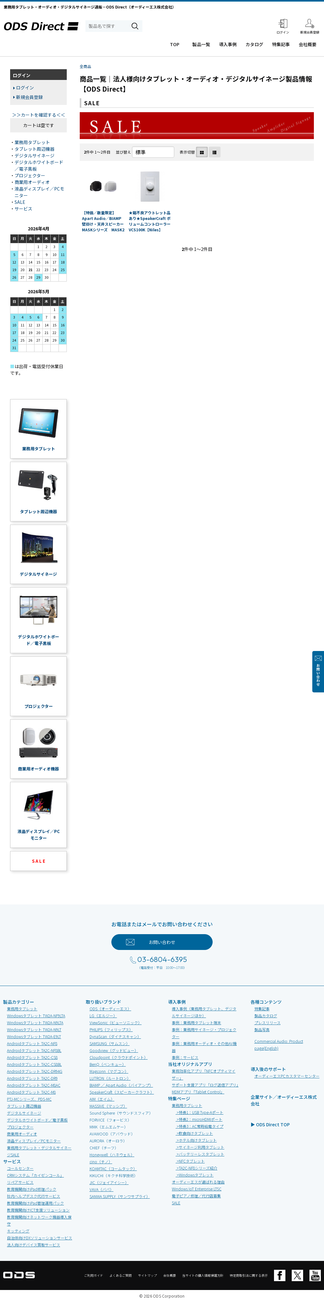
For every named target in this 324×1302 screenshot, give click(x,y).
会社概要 (307, 44)
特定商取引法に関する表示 (249, 1275)
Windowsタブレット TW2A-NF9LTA (36, 1015)
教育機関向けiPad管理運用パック (35, 1203)
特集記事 (281, 44)
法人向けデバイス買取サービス (33, 1244)
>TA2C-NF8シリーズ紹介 (196, 1168)
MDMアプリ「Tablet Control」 (198, 1091)
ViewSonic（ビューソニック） (116, 1022)
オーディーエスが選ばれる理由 (198, 1181)
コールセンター (20, 1168)
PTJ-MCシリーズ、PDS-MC (29, 1099)
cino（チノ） (101, 1161)
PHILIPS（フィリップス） (111, 1029)
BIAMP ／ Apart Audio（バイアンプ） (121, 1085)
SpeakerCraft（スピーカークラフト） (122, 1092)
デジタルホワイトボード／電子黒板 (37, 1120)
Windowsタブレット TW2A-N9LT (34, 1029)
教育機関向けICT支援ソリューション (38, 1210)
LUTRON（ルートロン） (110, 1078)
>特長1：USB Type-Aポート (199, 1112)
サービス (23, 208)
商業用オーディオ (32, 182)
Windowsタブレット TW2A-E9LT (34, 1036)
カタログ (254, 44)
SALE (20, 202)
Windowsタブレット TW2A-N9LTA (35, 1022)
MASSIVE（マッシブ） (108, 1106)
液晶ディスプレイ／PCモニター (34, 1140)
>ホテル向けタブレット (196, 1140)
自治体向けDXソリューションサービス (39, 1237)
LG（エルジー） (103, 1015)
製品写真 (262, 1029)
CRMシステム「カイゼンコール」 (35, 1175)
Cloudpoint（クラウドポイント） (119, 1057)
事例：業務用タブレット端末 (196, 1022)
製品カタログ (265, 1015)
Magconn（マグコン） (109, 1071)
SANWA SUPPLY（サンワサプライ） (120, 1196)
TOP (174, 44)
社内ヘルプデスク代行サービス (33, 1196)
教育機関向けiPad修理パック (31, 1189)
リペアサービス (20, 1182)
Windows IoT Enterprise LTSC (196, 1188)
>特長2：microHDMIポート (199, 1119)
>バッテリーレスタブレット (200, 1154)
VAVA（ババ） (102, 1189)
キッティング (18, 1230)
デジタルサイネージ (34, 155)
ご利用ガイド (93, 1275)
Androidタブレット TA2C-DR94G (34, 1071)
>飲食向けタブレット (194, 1133)
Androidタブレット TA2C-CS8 (32, 1057)
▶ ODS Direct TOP (270, 1124)
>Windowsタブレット (195, 1174)
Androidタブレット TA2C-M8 (31, 1092)
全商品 (85, 66)
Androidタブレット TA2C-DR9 (32, 1078)
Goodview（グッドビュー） (114, 1050)
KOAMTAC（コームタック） (113, 1168)
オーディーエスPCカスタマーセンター (287, 1076)
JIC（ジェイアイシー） (109, 1182)
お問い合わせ (318, 675)
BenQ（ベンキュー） (108, 1064)
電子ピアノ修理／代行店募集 (196, 1195)
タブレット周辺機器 (34, 149)
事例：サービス (185, 1057)
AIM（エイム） (102, 1099)
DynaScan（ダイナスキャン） (115, 1036)
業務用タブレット (32, 142)
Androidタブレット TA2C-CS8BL (34, 1064)
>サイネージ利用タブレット (200, 1147)
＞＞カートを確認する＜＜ (38, 115)
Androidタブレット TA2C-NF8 (32, 1043)
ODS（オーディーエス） (110, 1008)
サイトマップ (147, 1275)
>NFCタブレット (190, 1161)
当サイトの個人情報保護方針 (202, 1275)
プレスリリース (267, 1022)
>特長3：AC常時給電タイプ (199, 1126)
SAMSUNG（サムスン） (110, 1043)
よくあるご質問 (120, 1275)
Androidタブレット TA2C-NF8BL (34, 1050)
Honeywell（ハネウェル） (112, 1154)
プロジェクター (30, 175)
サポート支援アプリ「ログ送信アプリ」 (206, 1084)
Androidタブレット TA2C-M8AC (33, 1085)
